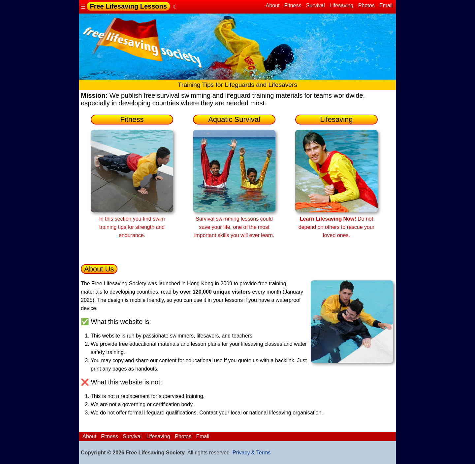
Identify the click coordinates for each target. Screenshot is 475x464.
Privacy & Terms (251, 452)
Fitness (292, 5)
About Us (99, 269)
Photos (366, 5)
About (273, 5)
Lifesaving (341, 5)
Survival (315, 5)
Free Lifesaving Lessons (128, 6)
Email (386, 5)
